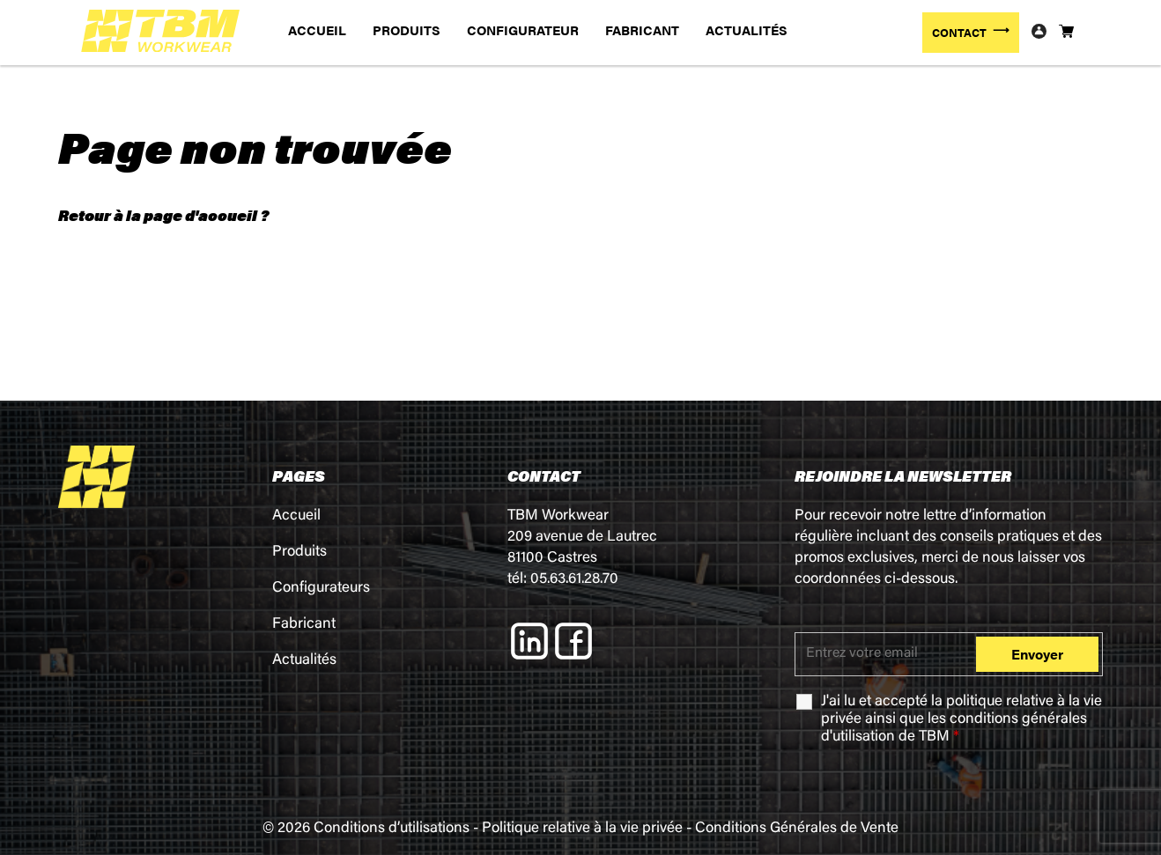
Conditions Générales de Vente (796, 829)
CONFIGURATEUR (523, 29)
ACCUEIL (317, 29)
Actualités (304, 660)
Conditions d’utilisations (392, 829)
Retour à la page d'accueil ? (163, 214)
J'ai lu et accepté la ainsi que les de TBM (961, 720)
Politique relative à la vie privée (582, 829)
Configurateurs (321, 588)
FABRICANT (642, 29)
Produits (299, 552)
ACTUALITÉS (747, 29)
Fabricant (304, 624)
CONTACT (959, 32)
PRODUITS (406, 29)
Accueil (296, 516)
